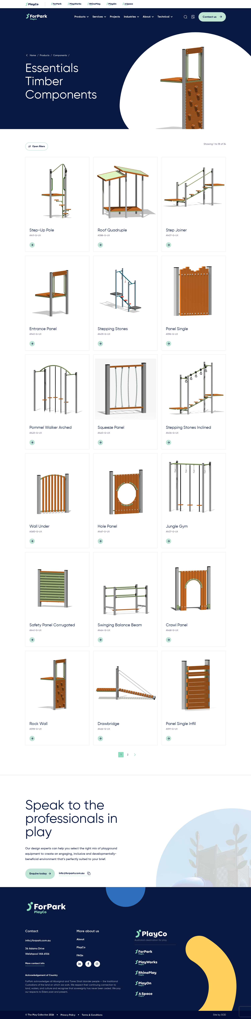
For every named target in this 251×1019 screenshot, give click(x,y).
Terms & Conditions (92, 1015)
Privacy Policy (68, 1015)
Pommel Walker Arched (50, 428)
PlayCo (81, 947)
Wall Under (39, 526)
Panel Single (177, 329)
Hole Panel (107, 526)
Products (81, 17)
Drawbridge (108, 724)
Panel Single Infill (181, 724)
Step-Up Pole (41, 230)
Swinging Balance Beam (120, 625)
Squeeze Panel (111, 428)
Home (30, 55)
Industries (131, 17)
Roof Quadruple (112, 230)
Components (60, 55)
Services (99, 17)
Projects (116, 17)
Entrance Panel (43, 329)
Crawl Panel (176, 625)
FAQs (80, 955)
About (148, 17)
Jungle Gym (177, 526)
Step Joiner (176, 230)
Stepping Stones (113, 329)
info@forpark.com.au (38, 940)
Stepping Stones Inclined (188, 428)
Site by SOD (219, 1015)
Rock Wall (38, 724)
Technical (165, 17)
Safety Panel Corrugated (52, 625)
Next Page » (134, 754)
